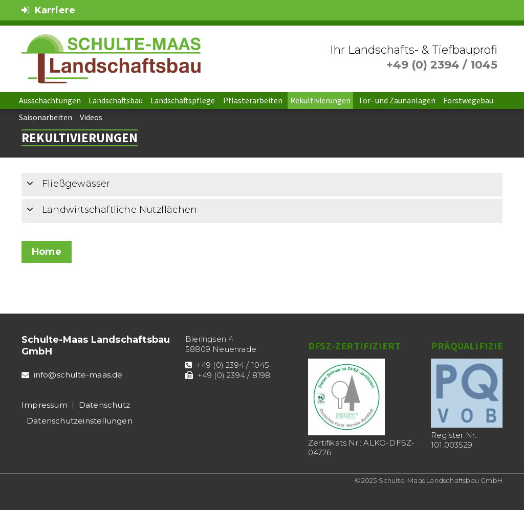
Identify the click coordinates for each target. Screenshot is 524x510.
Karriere (48, 10)
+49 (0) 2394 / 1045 (441, 65)
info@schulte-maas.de (78, 375)
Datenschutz (104, 405)
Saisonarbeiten (45, 117)
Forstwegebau (468, 100)
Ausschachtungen (50, 100)
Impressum (44, 405)
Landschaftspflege (182, 100)
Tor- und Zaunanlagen (396, 100)
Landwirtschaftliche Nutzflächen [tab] (112, 210)
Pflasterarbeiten (252, 100)
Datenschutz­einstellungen (80, 421)
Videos (91, 117)
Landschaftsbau (116, 100)
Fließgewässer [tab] (69, 184)
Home (46, 251)
